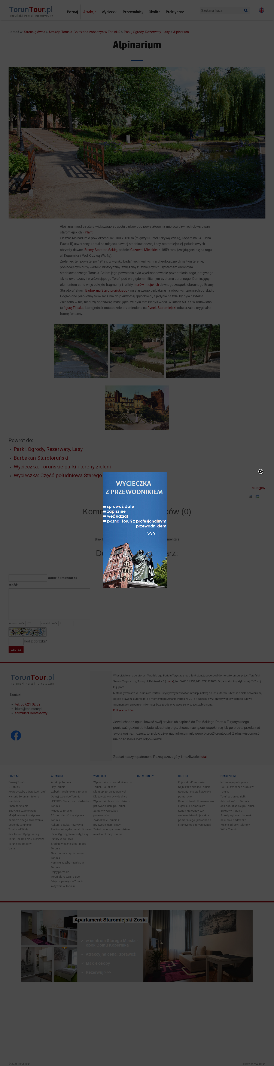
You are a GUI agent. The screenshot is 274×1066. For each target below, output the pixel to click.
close (170, 410)
